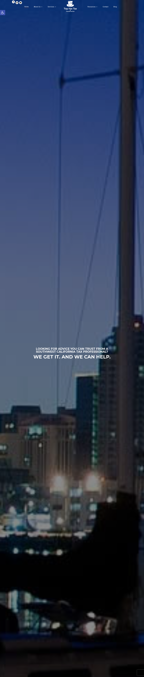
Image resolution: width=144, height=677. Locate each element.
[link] (2, 12)
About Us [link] (37, 7)
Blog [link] (115, 7)
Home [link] (26, 7)
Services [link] (51, 7)
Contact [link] (105, 7)
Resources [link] (92, 7)
